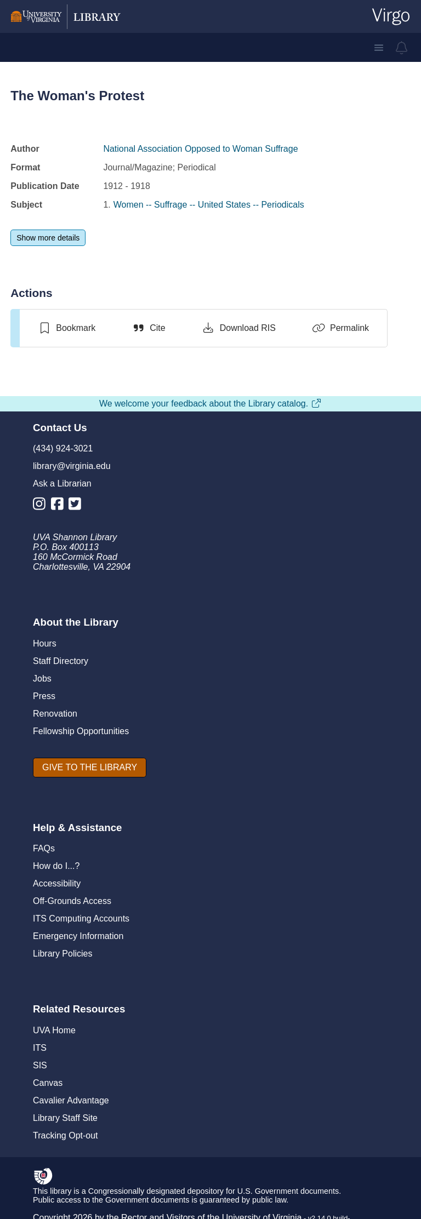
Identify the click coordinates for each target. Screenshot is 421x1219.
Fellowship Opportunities (81, 731)
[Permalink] (340, 328)
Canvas (47, 1083)
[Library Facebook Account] (60, 506)
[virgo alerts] (402, 47)
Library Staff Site (65, 1118)
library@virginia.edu (72, 466)
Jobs (42, 678)
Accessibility (57, 883)
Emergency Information (78, 936)
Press (44, 696)
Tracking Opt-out (65, 1135)
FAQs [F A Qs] (44, 848)
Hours (44, 643)
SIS (40, 1065)
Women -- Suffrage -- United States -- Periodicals (208, 204)
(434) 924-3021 (63, 448)
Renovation (55, 713)
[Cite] (148, 328)
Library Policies (62, 953)
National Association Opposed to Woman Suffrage (200, 148)
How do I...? (56, 866)
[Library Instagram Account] (42, 506)
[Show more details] (48, 238)
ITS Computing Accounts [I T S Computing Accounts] (81, 918)
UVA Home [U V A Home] (54, 1030)
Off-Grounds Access (72, 901)
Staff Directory (60, 661)
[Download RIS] (238, 328)
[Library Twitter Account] (78, 506)
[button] (378, 47)
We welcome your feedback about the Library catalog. (210, 403)
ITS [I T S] (40, 1047)
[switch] (67, 328)
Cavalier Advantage (71, 1100)
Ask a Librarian (62, 483)
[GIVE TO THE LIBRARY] (89, 767)
